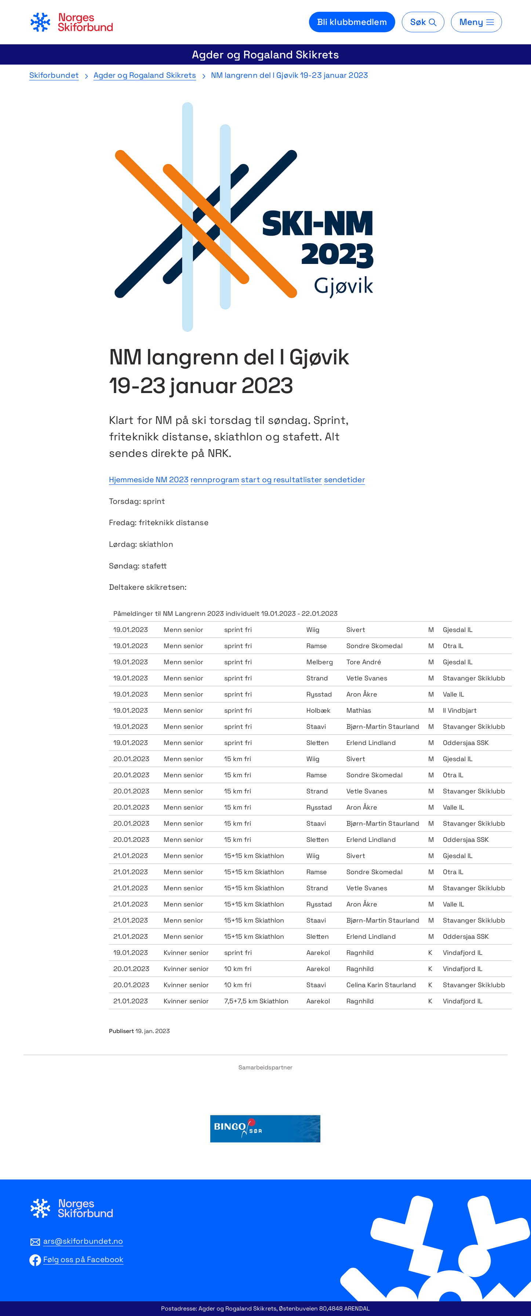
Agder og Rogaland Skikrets (265, 54)
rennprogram (214, 479)
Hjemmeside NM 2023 (149, 479)
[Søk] (423, 22)
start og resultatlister (281, 479)
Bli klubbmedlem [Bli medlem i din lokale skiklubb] (352, 22)
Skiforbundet (54, 75)
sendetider (344, 479)
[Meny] (476, 22)
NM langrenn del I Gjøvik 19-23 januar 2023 (289, 75)
